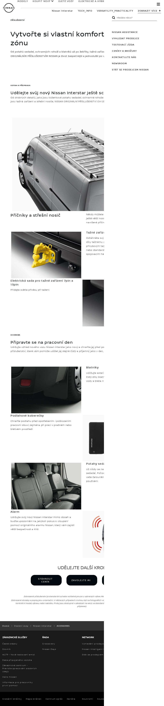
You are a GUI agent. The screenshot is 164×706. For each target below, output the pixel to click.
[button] (158, 4)
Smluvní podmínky (130, 699)
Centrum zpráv (54, 699)
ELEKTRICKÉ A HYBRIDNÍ (92, 3)
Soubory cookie (106, 699)
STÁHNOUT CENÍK (45, 580)
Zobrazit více (147, 10)
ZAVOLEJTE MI (81, 580)
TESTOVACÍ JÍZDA (153, 44)
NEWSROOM (149, 63)
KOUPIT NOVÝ (40, 3)
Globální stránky (12, 699)
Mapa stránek (33, 699)
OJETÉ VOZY (64, 3)
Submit (143, 17)
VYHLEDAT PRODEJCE (117, 580)
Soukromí (87, 699)
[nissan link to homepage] (8, 8)
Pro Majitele (125, 3)
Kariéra (71, 699)
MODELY (21, 3)
